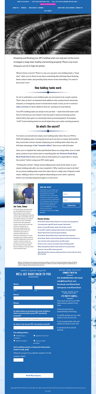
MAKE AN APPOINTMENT (48, 4)
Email (16, 295)
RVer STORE (66, 8)
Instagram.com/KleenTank (69, 288)
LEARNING (43, 8)
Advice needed (21, 341)
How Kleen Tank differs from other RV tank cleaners (56, 235)
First (15, 290)
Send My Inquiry (33, 375)
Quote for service (42, 336)
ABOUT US (18, 8)
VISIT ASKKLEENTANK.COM (40, 1)
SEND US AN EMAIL (23, 1)
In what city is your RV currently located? (32, 324)
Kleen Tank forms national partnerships (52, 232)
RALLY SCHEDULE (75, 8)
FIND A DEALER (35, 8)
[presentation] (27, 370)
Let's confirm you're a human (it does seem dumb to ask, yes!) (31, 348)
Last (35, 290)
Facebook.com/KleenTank (68, 284)
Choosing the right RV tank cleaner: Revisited (54, 224)
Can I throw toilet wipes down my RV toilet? (53, 241)
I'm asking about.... (22, 333)
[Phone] (33, 306)
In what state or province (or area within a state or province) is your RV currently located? (31, 313)
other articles (22, 107)
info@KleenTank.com (66, 281)
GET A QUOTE (51, 11)
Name (16, 284)
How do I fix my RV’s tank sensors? (50, 249)
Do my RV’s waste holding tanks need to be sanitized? (57, 230)
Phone (16, 303)
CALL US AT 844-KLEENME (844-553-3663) (64, 1)
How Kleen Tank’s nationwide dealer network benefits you (59, 238)
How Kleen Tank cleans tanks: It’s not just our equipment (58, 221)
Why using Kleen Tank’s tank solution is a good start (56, 246)
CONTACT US (44, 11)
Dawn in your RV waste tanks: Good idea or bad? (55, 227)
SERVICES (26, 8)
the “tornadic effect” (43, 145)
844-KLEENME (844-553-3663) (69, 278)
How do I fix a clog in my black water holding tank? (56, 244)
